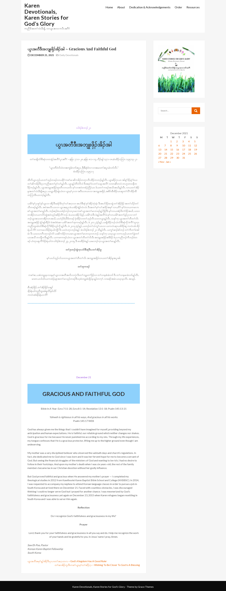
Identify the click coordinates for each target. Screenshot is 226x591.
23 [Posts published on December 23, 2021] (177, 153)
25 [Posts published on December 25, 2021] (189, 153)
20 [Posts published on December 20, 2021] (159, 153)
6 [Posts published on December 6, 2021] (159, 145)
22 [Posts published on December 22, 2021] (171, 153)
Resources (193, 7)
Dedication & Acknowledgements (149, 7)
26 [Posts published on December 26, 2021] (195, 153)
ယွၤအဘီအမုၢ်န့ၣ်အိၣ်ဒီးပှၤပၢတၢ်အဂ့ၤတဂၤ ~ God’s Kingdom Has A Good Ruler (67, 561)
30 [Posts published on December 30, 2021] (177, 157)
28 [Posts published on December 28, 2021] (165, 157)
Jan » (168, 161)
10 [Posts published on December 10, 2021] (183, 145)
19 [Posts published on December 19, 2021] (195, 149)
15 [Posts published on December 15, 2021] (171, 149)
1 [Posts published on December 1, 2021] (171, 141)
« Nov (161, 161)
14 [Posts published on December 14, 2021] (165, 149)
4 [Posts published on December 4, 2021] (189, 141)
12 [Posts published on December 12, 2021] (195, 145)
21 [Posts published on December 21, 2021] (165, 153)
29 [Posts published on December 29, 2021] (171, 157)
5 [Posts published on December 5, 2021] (195, 141)
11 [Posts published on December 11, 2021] (189, 145)
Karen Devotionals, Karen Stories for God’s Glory (46, 14)
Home (109, 7)
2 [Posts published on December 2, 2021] (177, 141)
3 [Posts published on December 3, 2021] (183, 141)
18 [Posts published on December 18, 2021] (189, 149)
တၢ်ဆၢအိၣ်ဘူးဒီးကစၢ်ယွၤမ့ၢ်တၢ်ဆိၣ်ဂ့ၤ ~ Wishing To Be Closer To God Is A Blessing (97, 564)
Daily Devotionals (68, 55)
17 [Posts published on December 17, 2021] (183, 149)
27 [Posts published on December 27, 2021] (159, 157)
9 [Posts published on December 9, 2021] (177, 145)
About (121, 7)
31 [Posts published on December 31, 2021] (183, 157)
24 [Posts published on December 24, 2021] (183, 153)
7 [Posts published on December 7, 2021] (165, 145)
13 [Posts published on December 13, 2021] (159, 149)
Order (178, 7)
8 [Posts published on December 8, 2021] (171, 145)
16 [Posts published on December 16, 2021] (177, 149)
